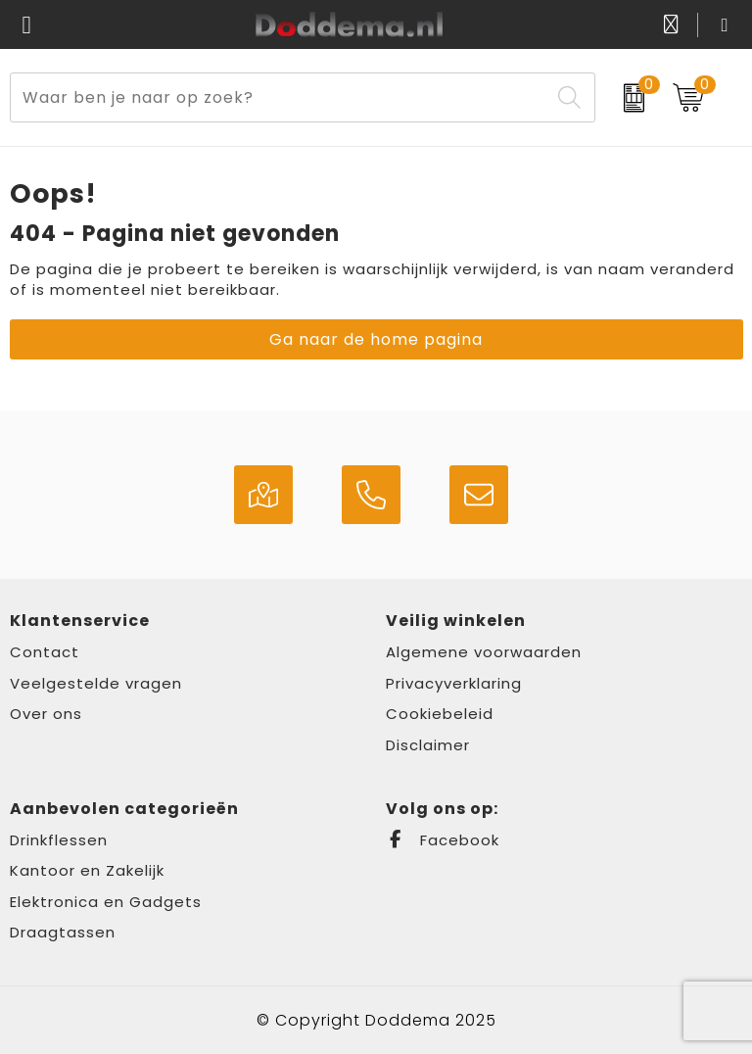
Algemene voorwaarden (484, 652)
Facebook (442, 840)
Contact (44, 652)
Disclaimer (428, 745)
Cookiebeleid (440, 713)
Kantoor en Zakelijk (87, 870)
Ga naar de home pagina (376, 339)
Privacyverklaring (454, 683)
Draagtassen (63, 932)
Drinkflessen (59, 840)
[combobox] (280, 97)
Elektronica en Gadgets (106, 901)
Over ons (46, 713)
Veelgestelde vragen (96, 683)
